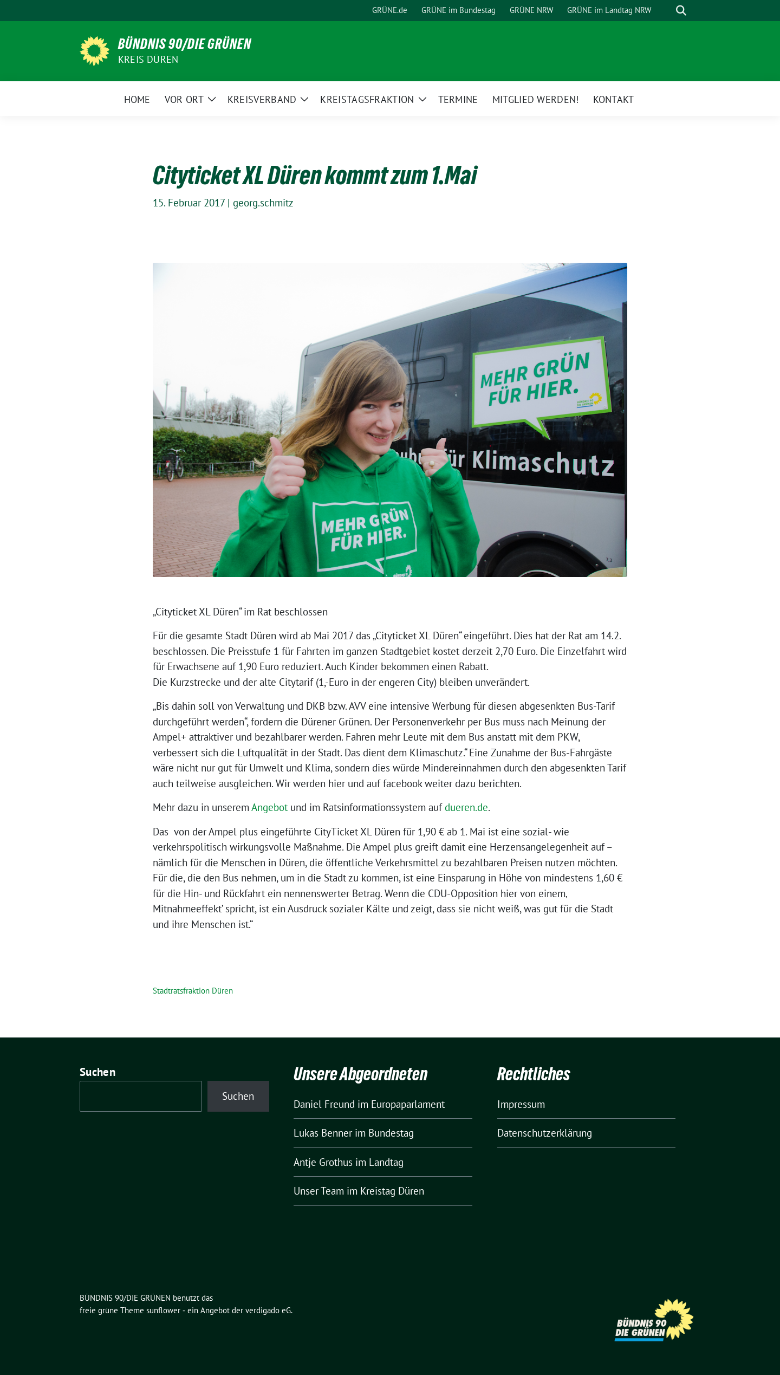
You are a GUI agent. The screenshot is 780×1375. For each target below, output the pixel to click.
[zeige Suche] (681, 10)
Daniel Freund (324, 1104)
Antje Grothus (323, 1162)
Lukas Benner (323, 1132)
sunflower (163, 1310)
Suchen (97, 1072)
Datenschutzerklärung (544, 1132)
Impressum (521, 1104)
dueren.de (466, 807)
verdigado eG (268, 1310)
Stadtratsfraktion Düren (193, 990)
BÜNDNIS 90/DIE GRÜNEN (184, 44)
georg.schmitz (263, 202)
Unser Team (319, 1190)
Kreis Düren (148, 59)
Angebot (270, 807)
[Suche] (666, 10)
